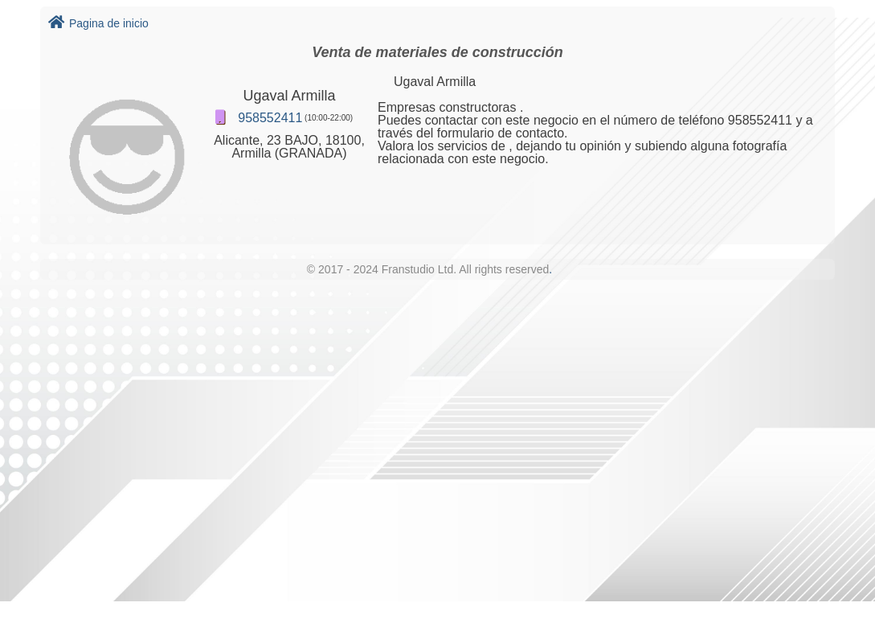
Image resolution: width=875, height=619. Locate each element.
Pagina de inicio (98, 23)
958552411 (270, 118)
